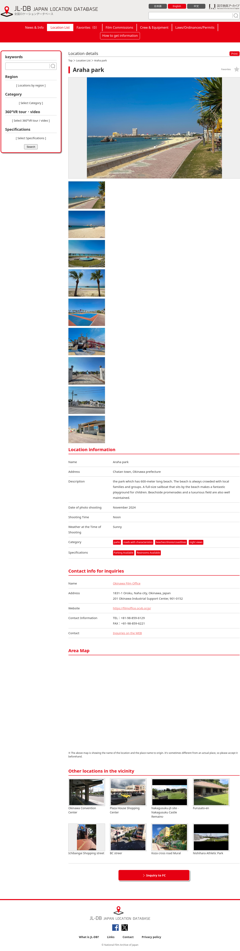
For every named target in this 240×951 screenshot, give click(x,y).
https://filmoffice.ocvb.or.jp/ (132, 608)
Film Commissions (119, 27)
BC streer (128, 839)
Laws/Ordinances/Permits (194, 27)
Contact (128, 937)
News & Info (34, 27)
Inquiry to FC (156, 875)
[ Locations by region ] (31, 85)
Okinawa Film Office (127, 583)
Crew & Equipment (154, 27)
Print (234, 54)
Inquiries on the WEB (128, 633)
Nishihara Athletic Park (211, 839)
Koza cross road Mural (169, 839)
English (176, 6)
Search (31, 146)
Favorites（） (88, 27)
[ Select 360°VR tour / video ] (31, 120)
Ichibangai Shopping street (86, 839)
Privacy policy (151, 937)
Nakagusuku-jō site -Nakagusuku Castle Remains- (169, 798)
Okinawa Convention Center (86, 796)
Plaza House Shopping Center (128, 796)
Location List (60, 27)
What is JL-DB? (89, 937)
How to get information (120, 35)
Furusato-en (211, 794)
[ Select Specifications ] (31, 138)
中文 (196, 6)
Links (110, 937)
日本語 (158, 6)
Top (70, 60)
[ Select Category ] (31, 103)
